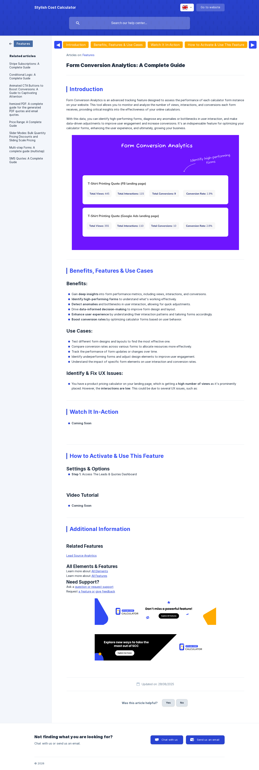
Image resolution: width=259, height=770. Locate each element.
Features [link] (88, 55)
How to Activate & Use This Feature (216, 45)
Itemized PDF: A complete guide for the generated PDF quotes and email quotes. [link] (26, 109)
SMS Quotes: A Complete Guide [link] (26, 160)
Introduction (76, 45)
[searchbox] (129, 23)
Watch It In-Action (165, 45)
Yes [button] (168, 702)
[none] (55, 7)
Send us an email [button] (208, 739)
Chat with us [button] (169, 739)
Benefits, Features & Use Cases (118, 45)
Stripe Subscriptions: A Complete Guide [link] (24, 65)
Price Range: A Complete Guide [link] (25, 123)
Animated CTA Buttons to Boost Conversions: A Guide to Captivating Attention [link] (26, 91)
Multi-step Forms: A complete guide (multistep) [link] (26, 149)
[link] (21, 43)
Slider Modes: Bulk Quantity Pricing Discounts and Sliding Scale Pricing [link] (27, 136)
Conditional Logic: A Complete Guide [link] (22, 76)
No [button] (182, 702)
